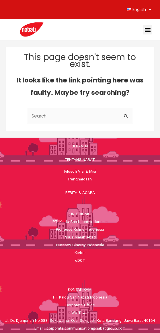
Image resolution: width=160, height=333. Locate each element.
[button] (147, 29)
